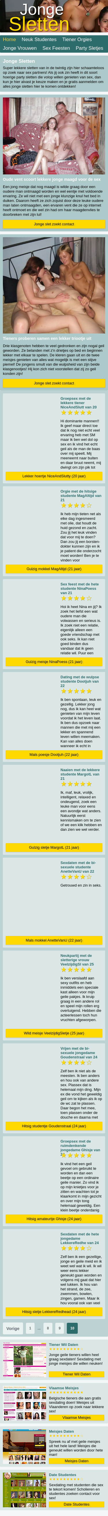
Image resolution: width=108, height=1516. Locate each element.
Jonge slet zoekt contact (54, 224)
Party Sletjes (89, 48)
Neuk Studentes (39, 39)
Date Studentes (77, 1504)
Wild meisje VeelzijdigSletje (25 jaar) (54, 1033)
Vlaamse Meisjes (76, 1417)
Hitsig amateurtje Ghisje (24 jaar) (53, 1219)
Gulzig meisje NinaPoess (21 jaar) (54, 662)
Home (9, 39)
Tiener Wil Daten (76, 1374)
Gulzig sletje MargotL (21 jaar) (54, 847)
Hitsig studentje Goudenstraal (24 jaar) (54, 1126)
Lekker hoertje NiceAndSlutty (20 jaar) (54, 476)
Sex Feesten (56, 48)
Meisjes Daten (76, 1461)
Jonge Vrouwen (20, 48)
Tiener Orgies (77, 39)
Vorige (13, 1328)
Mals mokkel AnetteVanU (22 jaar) (54, 940)
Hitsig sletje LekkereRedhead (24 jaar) (54, 1311)
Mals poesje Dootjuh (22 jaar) (54, 754)
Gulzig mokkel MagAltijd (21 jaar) (54, 569)
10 (72, 1328)
